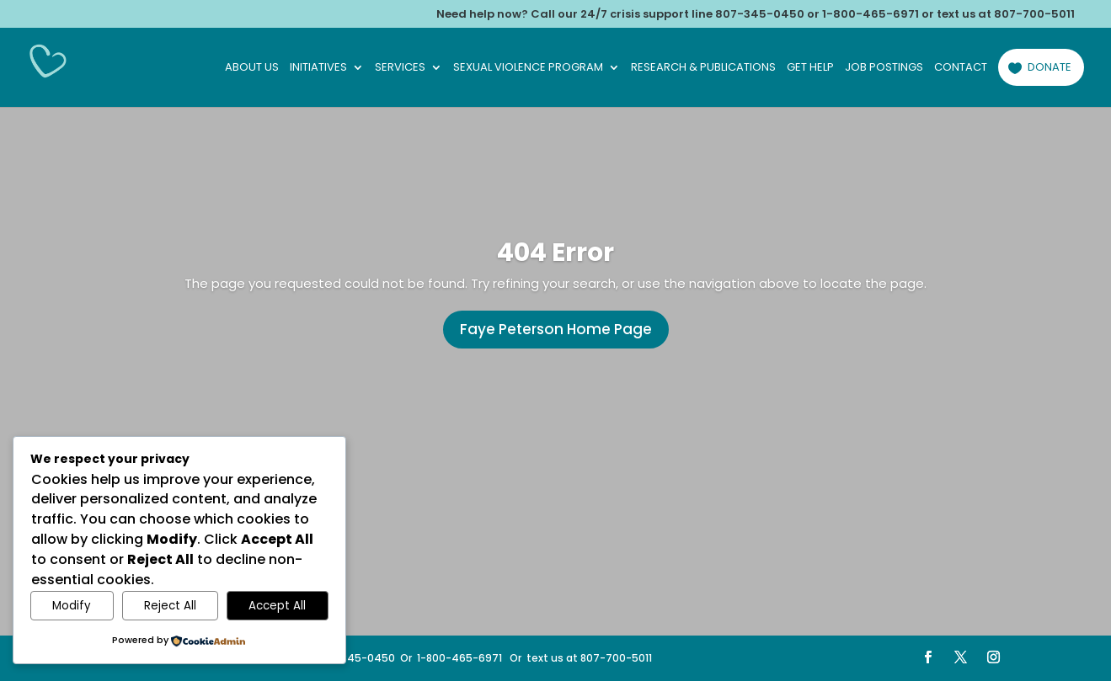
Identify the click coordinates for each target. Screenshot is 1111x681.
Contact (960, 68)
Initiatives (318, 68)
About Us (252, 68)
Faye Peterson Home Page (556, 329)
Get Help (810, 68)
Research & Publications (703, 68)
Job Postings (884, 68)
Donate (1049, 67)
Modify (71, 606)
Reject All (170, 606)
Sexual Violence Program (528, 68)
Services (400, 68)
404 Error (555, 252)
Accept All (277, 606)
